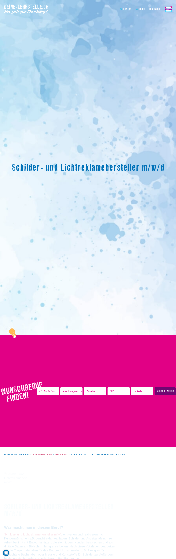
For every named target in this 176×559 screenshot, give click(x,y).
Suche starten (165, 391)
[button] (6, 553)
